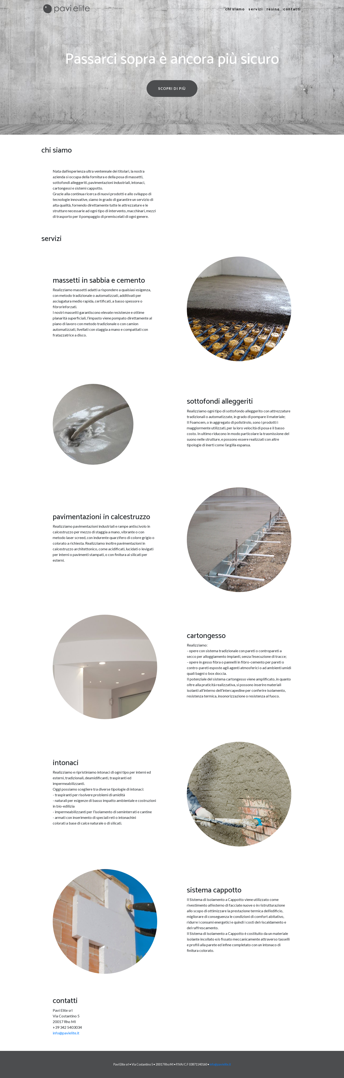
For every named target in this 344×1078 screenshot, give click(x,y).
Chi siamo (235, 9)
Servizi (255, 9)
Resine (273, 9)
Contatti (292, 9)
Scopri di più (172, 89)
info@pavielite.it (66, 1033)
